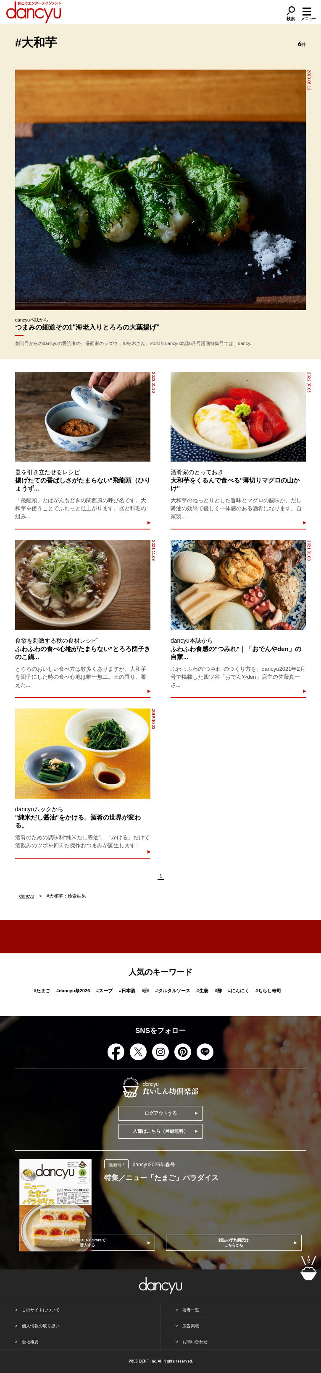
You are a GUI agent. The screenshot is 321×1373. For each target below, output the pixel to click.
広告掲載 (190, 1326)
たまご (42, 990)
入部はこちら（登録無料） (160, 1131)
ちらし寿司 (268, 990)
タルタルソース (172, 990)
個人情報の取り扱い (41, 1326)
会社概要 (30, 1341)
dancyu (26, 895)
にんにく (238, 990)
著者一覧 (190, 1310)
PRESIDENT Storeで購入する (87, 1242)
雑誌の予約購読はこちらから (233, 1242)
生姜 (202, 990)
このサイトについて (41, 1310)
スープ (104, 990)
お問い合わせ (195, 1341)
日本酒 (127, 990)
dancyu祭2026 (73, 990)
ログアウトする (161, 1113)
